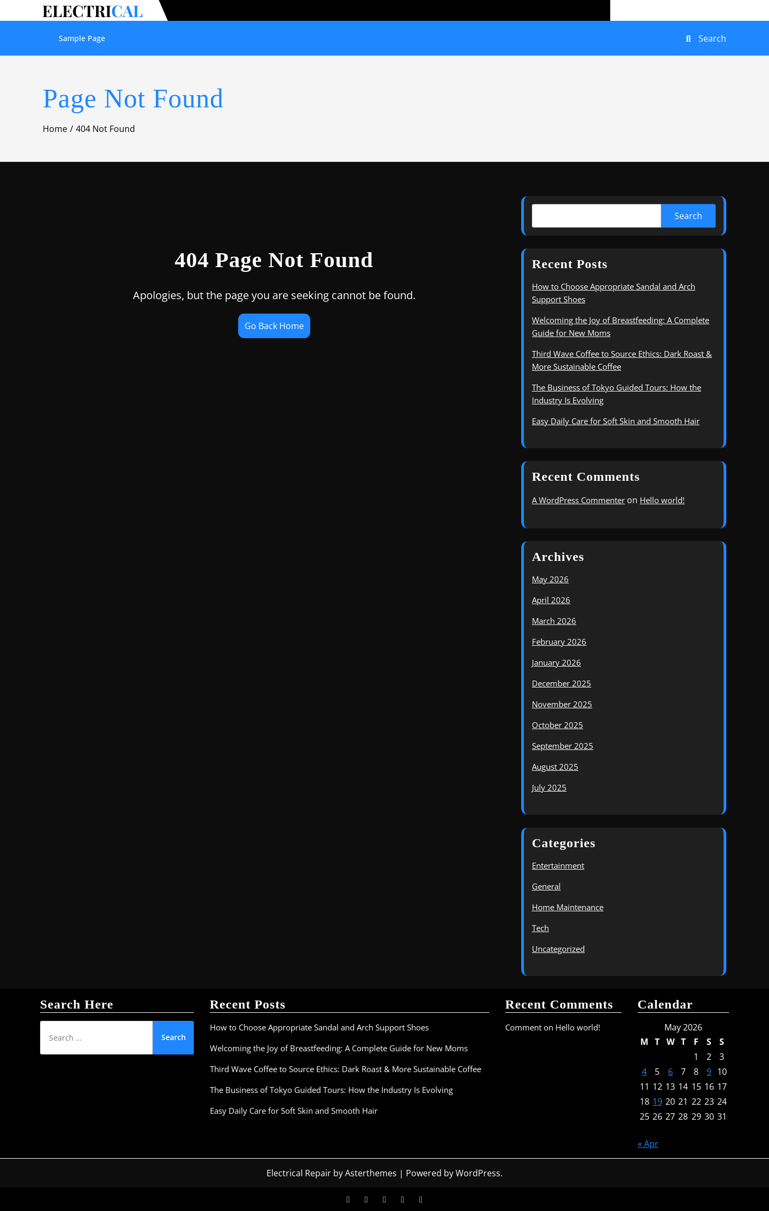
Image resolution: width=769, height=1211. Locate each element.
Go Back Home (274, 326)
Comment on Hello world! (552, 1027)
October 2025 (557, 725)
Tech (540, 928)
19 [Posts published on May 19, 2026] (657, 1101)
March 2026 (554, 620)
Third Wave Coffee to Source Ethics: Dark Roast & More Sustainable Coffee (345, 1069)
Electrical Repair (298, 1173)
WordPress (478, 1173)
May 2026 (550, 579)
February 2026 (559, 641)
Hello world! (662, 500)
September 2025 (562, 745)
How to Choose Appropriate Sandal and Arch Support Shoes (319, 1027)
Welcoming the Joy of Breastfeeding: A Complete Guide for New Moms (339, 1048)
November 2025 (562, 704)
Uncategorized (558, 948)
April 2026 (551, 600)
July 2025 (549, 787)
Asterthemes (371, 1173)
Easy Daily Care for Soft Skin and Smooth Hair (616, 421)
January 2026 (556, 662)
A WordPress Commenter (578, 500)
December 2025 (561, 683)
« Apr (648, 1144)
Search (688, 216)
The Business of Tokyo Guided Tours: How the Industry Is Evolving (331, 1089)
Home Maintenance (567, 907)
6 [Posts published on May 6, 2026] (670, 1071)
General (546, 886)
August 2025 (555, 766)
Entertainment (558, 865)
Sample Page (82, 38)
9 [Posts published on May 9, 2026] (709, 1071)
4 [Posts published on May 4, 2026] (644, 1071)
